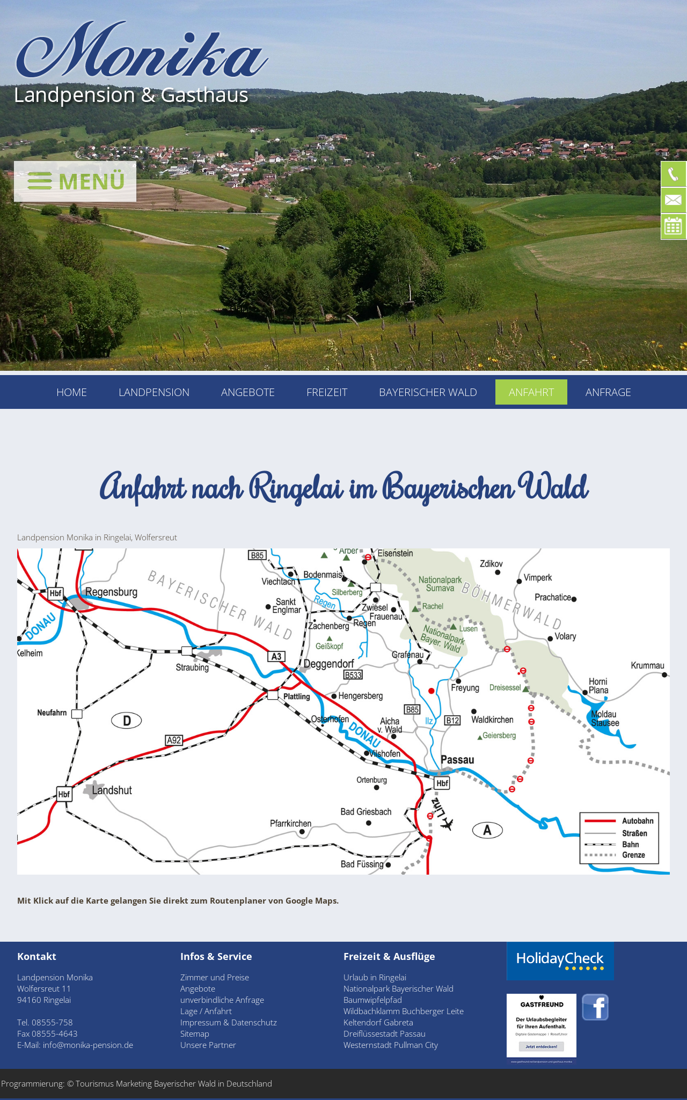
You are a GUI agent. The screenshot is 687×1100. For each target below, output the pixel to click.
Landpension (154, 392)
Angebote (248, 392)
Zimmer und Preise (214, 977)
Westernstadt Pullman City (391, 1044)
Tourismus (96, 1083)
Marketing (134, 1083)
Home (71, 392)
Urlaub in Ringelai (375, 977)
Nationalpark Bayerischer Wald (399, 988)
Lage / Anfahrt (206, 1011)
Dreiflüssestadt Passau (385, 1033)
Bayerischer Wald (428, 392)
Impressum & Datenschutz (228, 1022)
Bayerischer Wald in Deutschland (213, 1083)
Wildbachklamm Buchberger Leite (404, 1011)
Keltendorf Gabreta (378, 1022)
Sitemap (194, 1033)
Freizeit (326, 392)
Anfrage (608, 392)
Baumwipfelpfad (373, 999)
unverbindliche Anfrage (222, 999)
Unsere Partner (208, 1044)
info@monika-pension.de (88, 1044)
